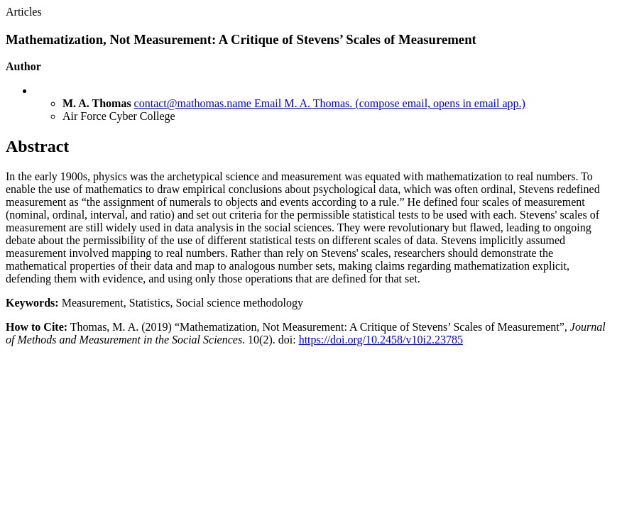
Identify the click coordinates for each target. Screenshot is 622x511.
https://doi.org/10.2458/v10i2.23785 (381, 340)
